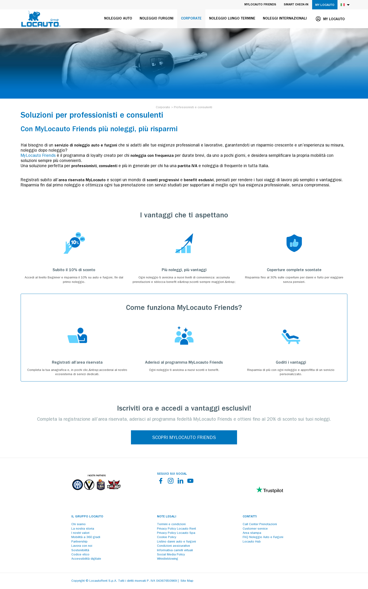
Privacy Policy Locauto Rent (176, 529)
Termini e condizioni (171, 524)
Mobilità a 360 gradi (85, 537)
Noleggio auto (118, 19)
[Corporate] (163, 107)
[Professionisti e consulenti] (193, 107)
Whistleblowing (167, 559)
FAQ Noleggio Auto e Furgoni (263, 537)
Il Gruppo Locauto (87, 516)
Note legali (166, 516)
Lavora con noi (81, 546)
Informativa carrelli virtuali (175, 550)
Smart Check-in (296, 4)
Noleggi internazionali (285, 19)
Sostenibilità (80, 550)
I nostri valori (80, 533)
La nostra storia (82, 529)
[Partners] (96, 494)
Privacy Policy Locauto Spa (176, 533)
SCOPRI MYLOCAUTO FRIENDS (184, 438)
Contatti (250, 516)
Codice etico (80, 554)
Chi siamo (78, 524)
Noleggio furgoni (156, 19)
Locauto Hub (252, 541)
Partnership (79, 541)
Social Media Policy (171, 554)
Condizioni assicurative (173, 546)
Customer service (255, 529)
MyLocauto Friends (260, 4)
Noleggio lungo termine (232, 19)
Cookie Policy (166, 537)
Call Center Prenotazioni (260, 524)
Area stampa (252, 533)
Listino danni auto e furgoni (176, 541)
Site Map (186, 581)
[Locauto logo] (41, 18)
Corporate (191, 19)
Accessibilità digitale (86, 559)
